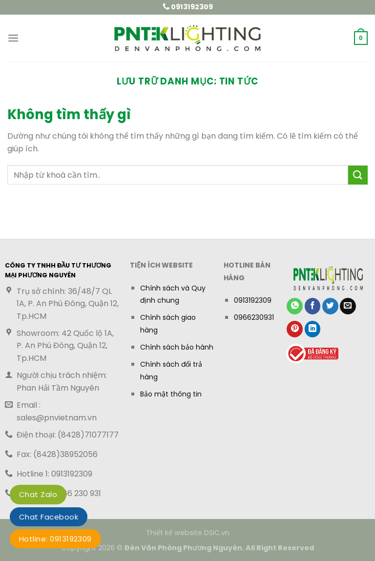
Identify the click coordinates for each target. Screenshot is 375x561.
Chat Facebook (48, 517)
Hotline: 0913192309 (55, 539)
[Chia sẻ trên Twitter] (330, 306)
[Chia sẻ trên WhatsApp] (295, 306)
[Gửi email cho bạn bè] (348, 306)
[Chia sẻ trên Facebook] (313, 306)
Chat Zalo (38, 494)
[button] (13, 38)
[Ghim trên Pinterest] (295, 329)
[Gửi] (358, 175)
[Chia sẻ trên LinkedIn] (313, 329)
